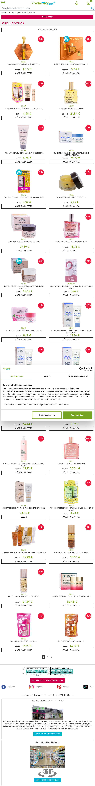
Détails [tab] (47, 376)
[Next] (51, 657)
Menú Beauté (47, 17)
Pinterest (63, 687)
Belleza (11, 13)
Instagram (36, 687)
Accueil (4, 13)
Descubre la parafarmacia (47, 734)
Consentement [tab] (16, 376)
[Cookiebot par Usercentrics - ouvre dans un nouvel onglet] (81, 369)
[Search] (45, 8)
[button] (76, 3)
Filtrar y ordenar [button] (47, 29)
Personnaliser (47, 415)
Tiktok (89, 687)
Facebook (8, 687)
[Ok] (93, 8)
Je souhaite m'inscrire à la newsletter (47, 680)
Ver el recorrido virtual (47, 780)
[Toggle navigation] (3, 3)
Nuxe (19, 13)
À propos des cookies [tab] (78, 376)
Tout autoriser (77, 415)
